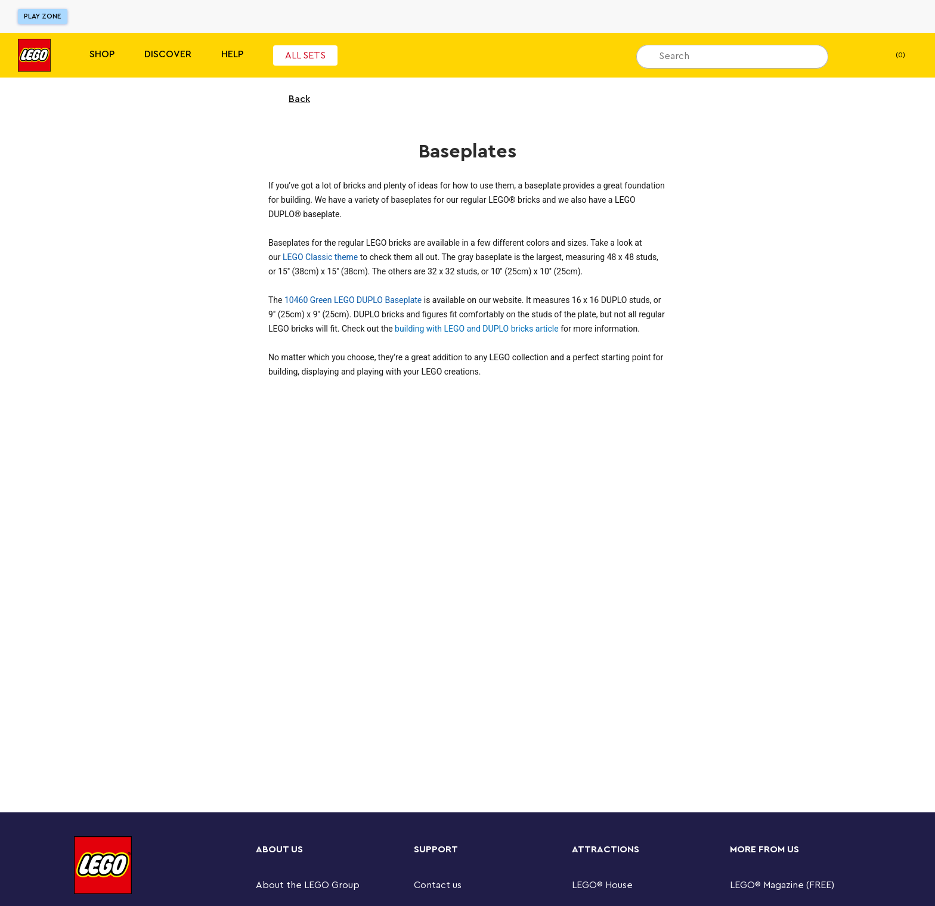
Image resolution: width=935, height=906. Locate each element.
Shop (101, 54)
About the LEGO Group (308, 885)
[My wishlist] (855, 55)
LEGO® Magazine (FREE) (782, 885)
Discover (167, 54)
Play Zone (42, 16)
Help (232, 54)
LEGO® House (602, 885)
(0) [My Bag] (890, 55)
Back (291, 99)
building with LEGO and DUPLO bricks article (477, 328)
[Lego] (34, 55)
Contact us (438, 885)
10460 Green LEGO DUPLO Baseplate (353, 300)
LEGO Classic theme (320, 257)
